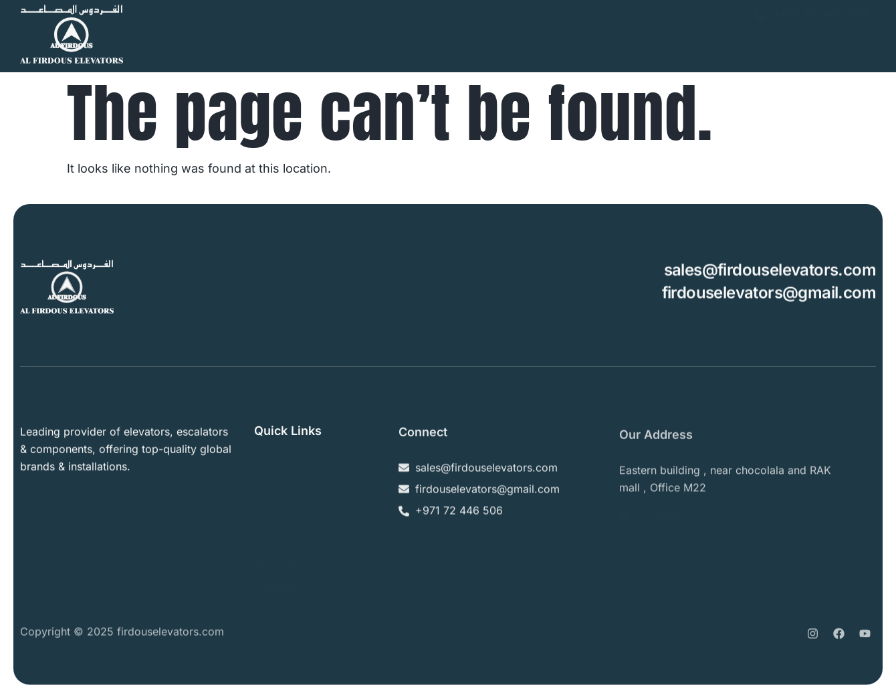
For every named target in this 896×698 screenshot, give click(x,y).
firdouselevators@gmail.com (769, 293)
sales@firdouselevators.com (770, 271)
